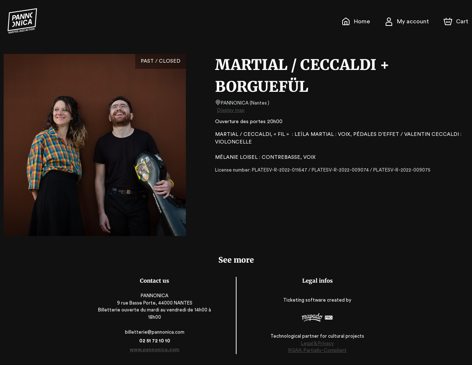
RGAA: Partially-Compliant (316, 350)
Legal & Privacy (316, 343)
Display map (231, 110)
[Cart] (456, 21)
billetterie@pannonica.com (156, 332)
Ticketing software (304, 300)
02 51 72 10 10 (156, 341)
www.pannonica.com (155, 349)
